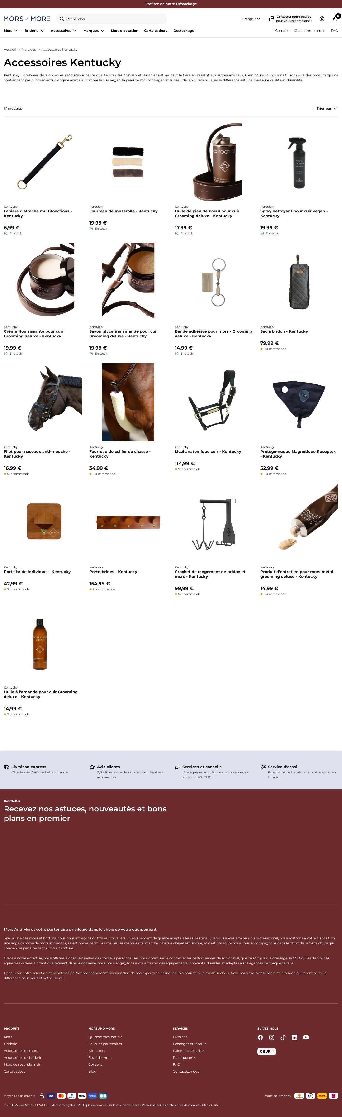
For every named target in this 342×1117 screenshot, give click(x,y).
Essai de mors (99, 1057)
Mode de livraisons (278, 1096)
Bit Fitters (96, 1051)
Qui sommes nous (310, 31)
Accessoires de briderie (23, 1057)
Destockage (183, 31)
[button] (251, 18)
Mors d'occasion (124, 31)
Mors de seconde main (22, 1064)
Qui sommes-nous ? (105, 1037)
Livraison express (28, 767)
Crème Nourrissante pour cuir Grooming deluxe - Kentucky (33, 333)
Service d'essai (282, 767)
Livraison (180, 1037)
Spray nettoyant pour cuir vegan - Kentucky (294, 213)
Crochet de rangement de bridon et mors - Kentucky (210, 574)
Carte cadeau (156, 31)
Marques (29, 49)
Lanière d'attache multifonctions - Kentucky (38, 213)
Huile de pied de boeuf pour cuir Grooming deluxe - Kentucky (207, 213)
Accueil (10, 49)
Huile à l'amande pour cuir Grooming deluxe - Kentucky (41, 694)
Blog (92, 1071)
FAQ (334, 31)
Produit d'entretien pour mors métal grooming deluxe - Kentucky (296, 574)
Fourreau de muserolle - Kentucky (123, 211)
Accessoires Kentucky (60, 49)
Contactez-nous (186, 1071)
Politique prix (184, 1057)
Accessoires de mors (21, 1051)
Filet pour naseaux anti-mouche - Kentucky (37, 454)
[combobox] (111, 19)
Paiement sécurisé (188, 1051)
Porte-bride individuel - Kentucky (37, 572)
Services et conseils (202, 767)
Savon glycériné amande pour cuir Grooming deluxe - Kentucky (123, 333)
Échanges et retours (189, 1044)
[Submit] (62, 19)
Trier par (327, 108)
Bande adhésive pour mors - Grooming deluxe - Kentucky (213, 333)
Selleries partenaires (105, 1044)
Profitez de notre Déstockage (171, 4)
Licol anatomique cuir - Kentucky (208, 451)
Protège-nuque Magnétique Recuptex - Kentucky (298, 454)
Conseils (282, 31)
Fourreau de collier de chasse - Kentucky (120, 454)
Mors (8, 1037)
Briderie (10, 1044)
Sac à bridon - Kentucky (284, 331)
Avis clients (108, 767)
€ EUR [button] (265, 1051)
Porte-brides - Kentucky (113, 572)
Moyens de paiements (19, 1096)
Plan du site (210, 1105)
